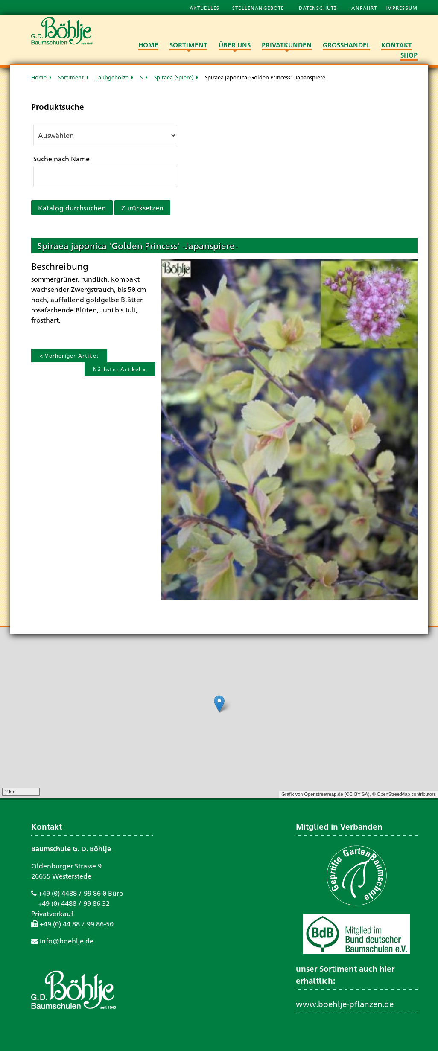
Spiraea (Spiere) (173, 77)
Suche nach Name (61, 158)
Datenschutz (319, 7)
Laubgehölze (111, 77)
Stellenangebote (259, 7)
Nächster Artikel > (119, 369)
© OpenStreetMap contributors (404, 794)
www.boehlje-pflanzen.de (345, 1004)
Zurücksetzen (142, 207)
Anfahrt (365, 7)
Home (39, 77)
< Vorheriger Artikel (69, 355)
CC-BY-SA (357, 794)
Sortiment (71, 77)
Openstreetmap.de (323, 794)
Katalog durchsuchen (72, 207)
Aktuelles (204, 7)
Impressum (401, 7)
